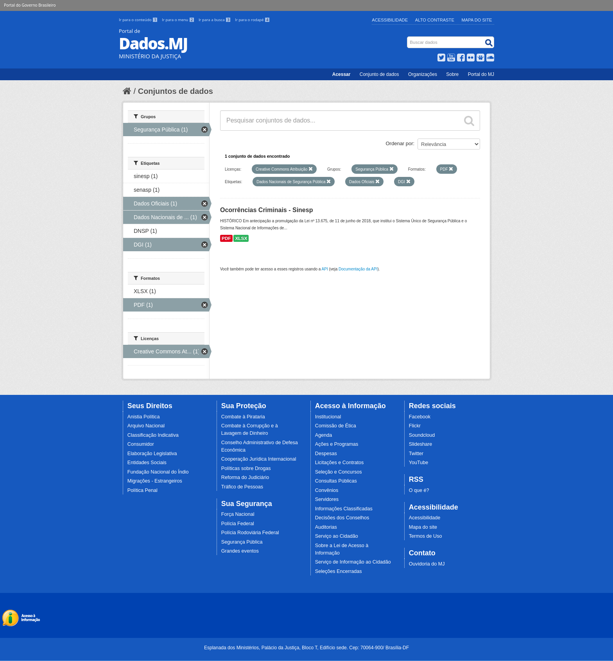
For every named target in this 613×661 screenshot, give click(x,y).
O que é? (419, 490)
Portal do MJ (481, 74)
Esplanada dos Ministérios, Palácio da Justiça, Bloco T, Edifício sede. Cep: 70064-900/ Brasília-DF (306, 647)
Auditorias (326, 527)
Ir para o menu (178, 19)
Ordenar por (399, 143)
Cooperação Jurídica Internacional (258, 459)
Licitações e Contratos (339, 462)
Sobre (452, 74)
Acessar (341, 74)
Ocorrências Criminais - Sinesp (266, 210)
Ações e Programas (336, 444)
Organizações (422, 74)
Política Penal (142, 490)
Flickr (415, 426)
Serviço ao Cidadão (336, 536)
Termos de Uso (425, 536)
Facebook (419, 417)
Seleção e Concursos (338, 472)
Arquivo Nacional (146, 426)
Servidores (327, 499)
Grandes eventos (240, 551)
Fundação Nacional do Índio (158, 472)
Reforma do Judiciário (245, 477)
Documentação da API (358, 269)
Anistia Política (143, 417)
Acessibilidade (390, 20)
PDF (226, 238)
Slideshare (420, 444)
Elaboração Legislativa (152, 453)
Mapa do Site (477, 20)
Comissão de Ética (335, 426)
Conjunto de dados (379, 74)
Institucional (328, 417)
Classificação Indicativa (153, 435)
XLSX (241, 238)
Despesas (326, 453)
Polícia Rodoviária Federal (250, 532)
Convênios (327, 490)
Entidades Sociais (147, 462)
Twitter (416, 453)
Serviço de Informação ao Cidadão (353, 562)
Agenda (323, 435)
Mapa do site (423, 527)
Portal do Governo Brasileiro (30, 5)
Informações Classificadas (344, 509)
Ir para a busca (215, 19)
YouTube (418, 462)
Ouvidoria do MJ (427, 564)
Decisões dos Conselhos (342, 518)
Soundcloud (422, 435)
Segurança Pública (242, 542)
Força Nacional (238, 514)
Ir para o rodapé (252, 19)
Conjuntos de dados (175, 91)
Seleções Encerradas (338, 571)
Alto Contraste (434, 20)
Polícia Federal (237, 523)
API (325, 269)
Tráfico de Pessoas (242, 487)
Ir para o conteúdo (139, 19)
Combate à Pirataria (243, 417)
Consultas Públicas (336, 481)
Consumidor (140, 444)
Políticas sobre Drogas (246, 468)
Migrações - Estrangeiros (154, 481)
